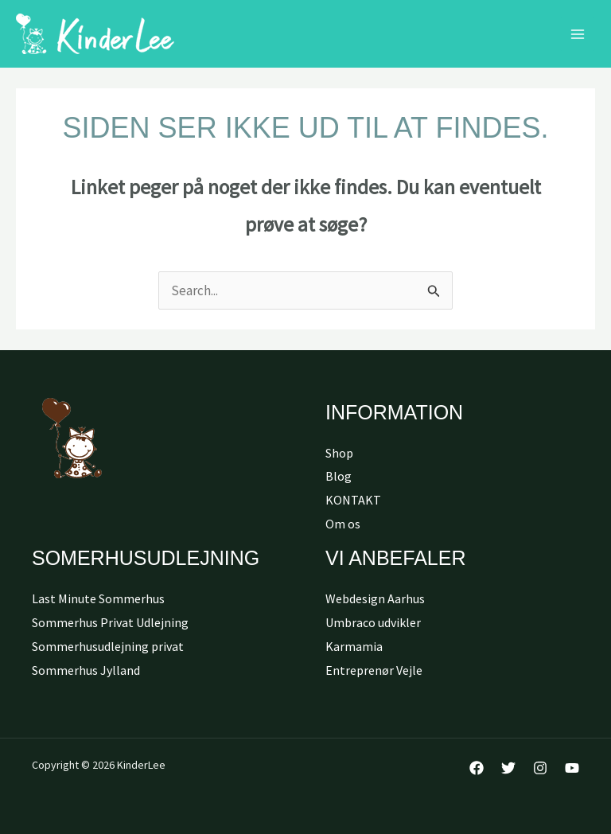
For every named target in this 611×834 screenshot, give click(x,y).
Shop (339, 453)
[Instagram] (540, 768)
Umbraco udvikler (373, 622)
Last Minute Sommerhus (98, 598)
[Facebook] (476, 768)
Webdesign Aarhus (375, 598)
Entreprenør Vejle (373, 670)
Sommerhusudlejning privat (108, 646)
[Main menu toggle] (577, 34)
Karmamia (354, 646)
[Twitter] (508, 768)
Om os (342, 524)
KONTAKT (353, 500)
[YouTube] (572, 768)
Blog (338, 476)
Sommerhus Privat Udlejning (110, 622)
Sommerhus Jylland (86, 670)
